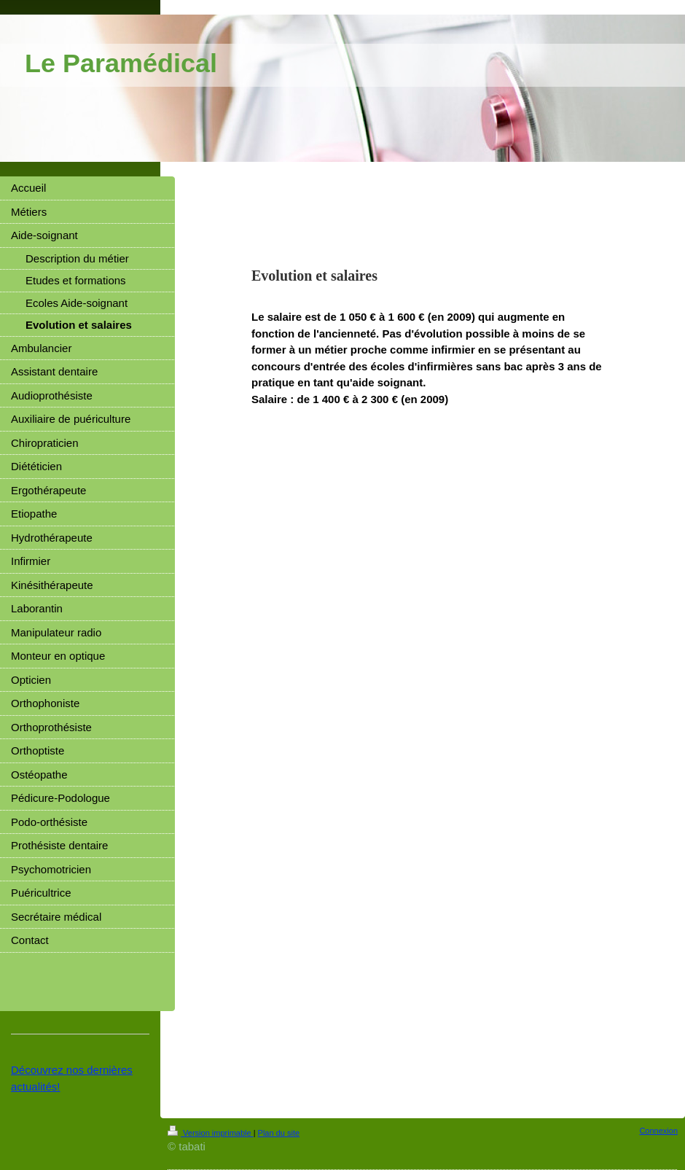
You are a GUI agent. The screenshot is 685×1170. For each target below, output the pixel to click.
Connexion (658, 1130)
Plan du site (279, 1132)
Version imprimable (211, 1132)
